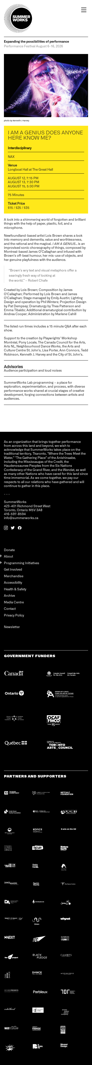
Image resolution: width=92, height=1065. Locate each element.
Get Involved (13, 569)
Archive (9, 595)
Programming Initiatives (21, 563)
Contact (10, 608)
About (8, 556)
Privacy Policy (14, 615)
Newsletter (12, 627)
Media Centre (14, 602)
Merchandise (13, 576)
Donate (9, 550)
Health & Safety (15, 589)
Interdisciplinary (19, 148)
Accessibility (13, 582)
